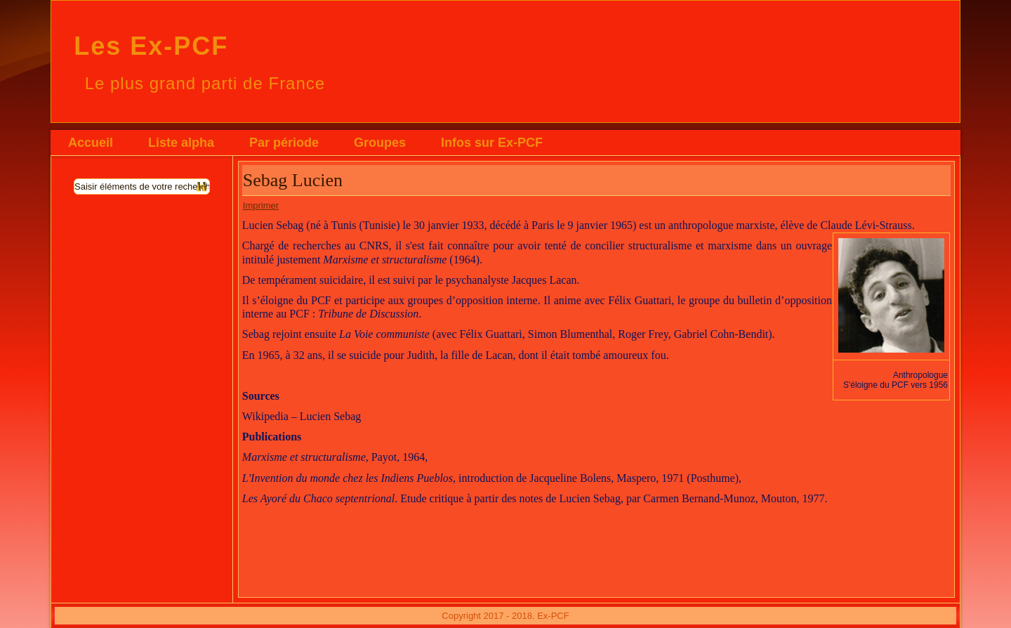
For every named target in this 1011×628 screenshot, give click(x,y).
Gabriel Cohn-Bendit (721, 334)
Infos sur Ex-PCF (492, 143)
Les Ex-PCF (151, 46)
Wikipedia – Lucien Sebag (302, 416)
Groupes (380, 143)
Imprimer (261, 205)
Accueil (90, 143)
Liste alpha (181, 143)
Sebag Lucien (293, 180)
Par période (284, 143)
